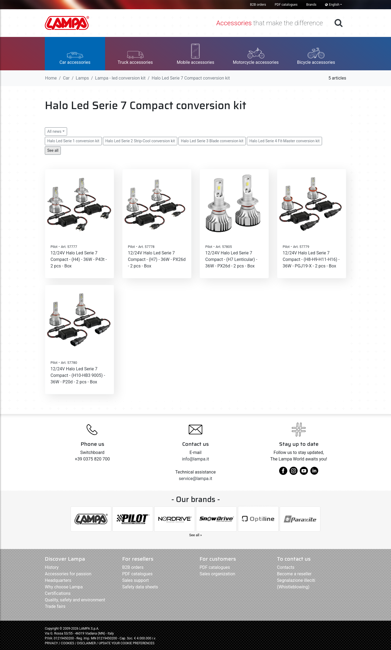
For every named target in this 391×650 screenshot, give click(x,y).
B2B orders (258, 5)
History (52, 567)
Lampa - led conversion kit (120, 78)
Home (51, 78)
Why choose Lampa (64, 586)
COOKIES (67, 643)
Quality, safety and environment (75, 599)
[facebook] (283, 472)
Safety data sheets (140, 586)
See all (52, 150)
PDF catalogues (286, 5)
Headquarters (58, 580)
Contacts (285, 567)
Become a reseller (294, 573)
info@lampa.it (195, 459)
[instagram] (293, 472)
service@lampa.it (195, 478)
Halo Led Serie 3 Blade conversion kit (212, 141)
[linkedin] (314, 472)
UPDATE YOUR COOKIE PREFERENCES (126, 643)
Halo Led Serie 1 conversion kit (73, 141)
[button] (75, 53)
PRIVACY (51, 643)
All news (54, 131)
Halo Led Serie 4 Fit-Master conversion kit (284, 141)
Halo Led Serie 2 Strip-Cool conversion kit (140, 141)
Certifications (58, 593)
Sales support (135, 580)
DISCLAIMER (86, 643)
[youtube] (304, 472)
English (332, 5)
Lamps (82, 78)
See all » (195, 535)
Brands (311, 5)
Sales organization (217, 573)
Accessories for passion (68, 573)
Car (66, 78)
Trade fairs (55, 606)
